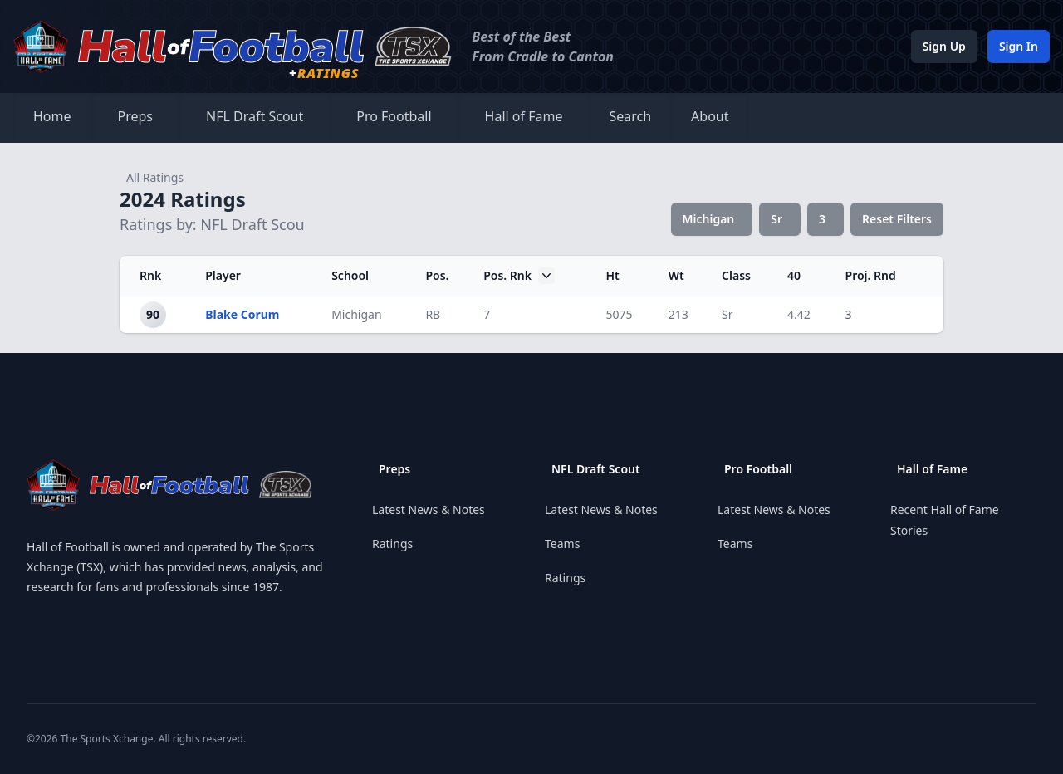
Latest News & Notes (428, 509)
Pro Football (393, 116)
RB (432, 314)
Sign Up (944, 46)
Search (630, 116)
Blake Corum (242, 314)
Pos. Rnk (519, 275)
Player (223, 275)
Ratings (392, 543)
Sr (776, 219)
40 (794, 275)
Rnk (150, 275)
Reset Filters (897, 219)
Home (52, 116)
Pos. (436, 275)
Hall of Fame (524, 116)
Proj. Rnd (870, 275)
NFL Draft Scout (254, 116)
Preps (136, 116)
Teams (562, 543)
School (350, 275)
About (709, 116)
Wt (676, 275)
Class (736, 275)
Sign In (1018, 46)
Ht (612, 275)
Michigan (709, 219)
